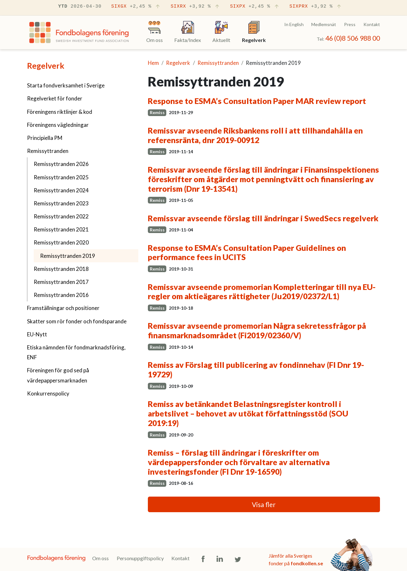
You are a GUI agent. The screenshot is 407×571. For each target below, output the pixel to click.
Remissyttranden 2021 (61, 229)
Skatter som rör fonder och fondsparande (77, 321)
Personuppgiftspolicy (140, 558)
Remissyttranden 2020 (61, 242)
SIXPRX (315, 6)
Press (349, 24)
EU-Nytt (37, 334)
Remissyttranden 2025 (61, 177)
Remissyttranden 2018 (61, 268)
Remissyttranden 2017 (61, 282)
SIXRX (195, 6)
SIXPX (254, 6)
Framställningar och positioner (63, 308)
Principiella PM (44, 137)
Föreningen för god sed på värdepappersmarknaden (58, 375)
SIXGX (136, 6)
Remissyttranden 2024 (61, 190)
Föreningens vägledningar (58, 124)
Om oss (100, 558)
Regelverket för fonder (54, 98)
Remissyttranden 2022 (61, 216)
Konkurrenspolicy (48, 393)
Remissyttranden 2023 (61, 203)
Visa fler (264, 504)
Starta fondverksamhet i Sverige (66, 85)
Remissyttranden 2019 (83, 255)
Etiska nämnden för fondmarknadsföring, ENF (76, 352)
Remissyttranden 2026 (61, 164)
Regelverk (45, 65)
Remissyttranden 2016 (61, 295)
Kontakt (371, 24)
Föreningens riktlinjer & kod (59, 111)
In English (294, 24)
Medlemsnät (323, 24)
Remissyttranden (47, 151)
